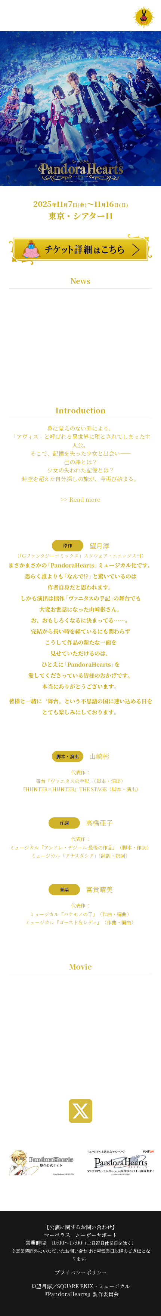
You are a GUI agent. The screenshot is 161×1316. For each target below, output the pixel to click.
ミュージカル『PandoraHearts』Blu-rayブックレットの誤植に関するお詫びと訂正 (78, 311)
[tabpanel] (80, 1018)
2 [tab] (80, 1063)
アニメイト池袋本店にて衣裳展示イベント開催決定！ (79, 364)
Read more (84, 499)
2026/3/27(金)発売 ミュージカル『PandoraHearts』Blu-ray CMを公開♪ (67, 339)
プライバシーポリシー (81, 1272)
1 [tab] (69, 1063)
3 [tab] (92, 1063)
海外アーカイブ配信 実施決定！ (52, 384)
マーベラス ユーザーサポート (80, 1235)
